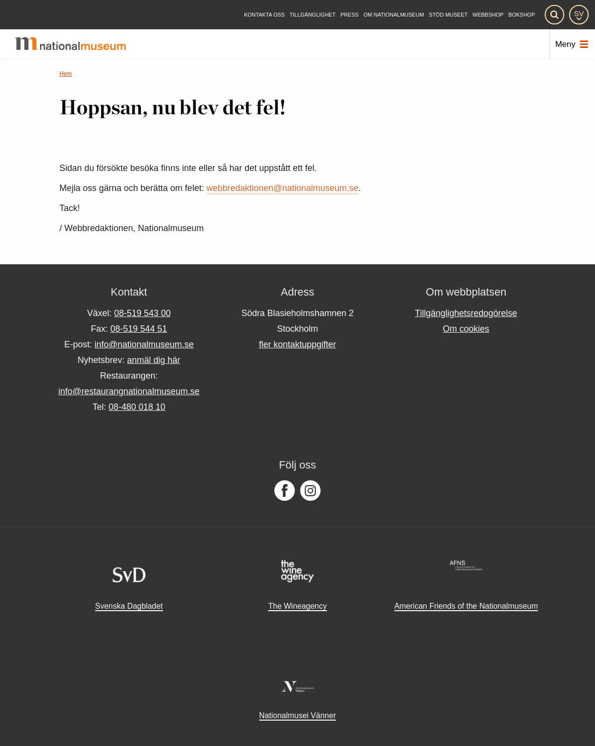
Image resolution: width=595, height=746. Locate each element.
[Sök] (554, 14)
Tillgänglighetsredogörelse (466, 313)
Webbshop (488, 15)
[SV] (579, 14)
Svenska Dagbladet (129, 606)
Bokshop (522, 15)
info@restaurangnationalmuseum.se (128, 391)
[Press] (349, 15)
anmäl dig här (153, 360)
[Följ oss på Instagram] (310, 491)
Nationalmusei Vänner (297, 715)
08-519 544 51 (138, 329)
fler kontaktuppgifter (297, 344)
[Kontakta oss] (264, 15)
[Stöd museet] (448, 15)
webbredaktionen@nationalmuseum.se (282, 188)
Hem (66, 73)
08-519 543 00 (142, 313)
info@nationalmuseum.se (143, 344)
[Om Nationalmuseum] (394, 15)
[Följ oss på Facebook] (284, 491)
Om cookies (466, 329)
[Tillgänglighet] (312, 15)
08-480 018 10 (137, 407)
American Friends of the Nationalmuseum (466, 606)
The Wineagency (297, 606)
